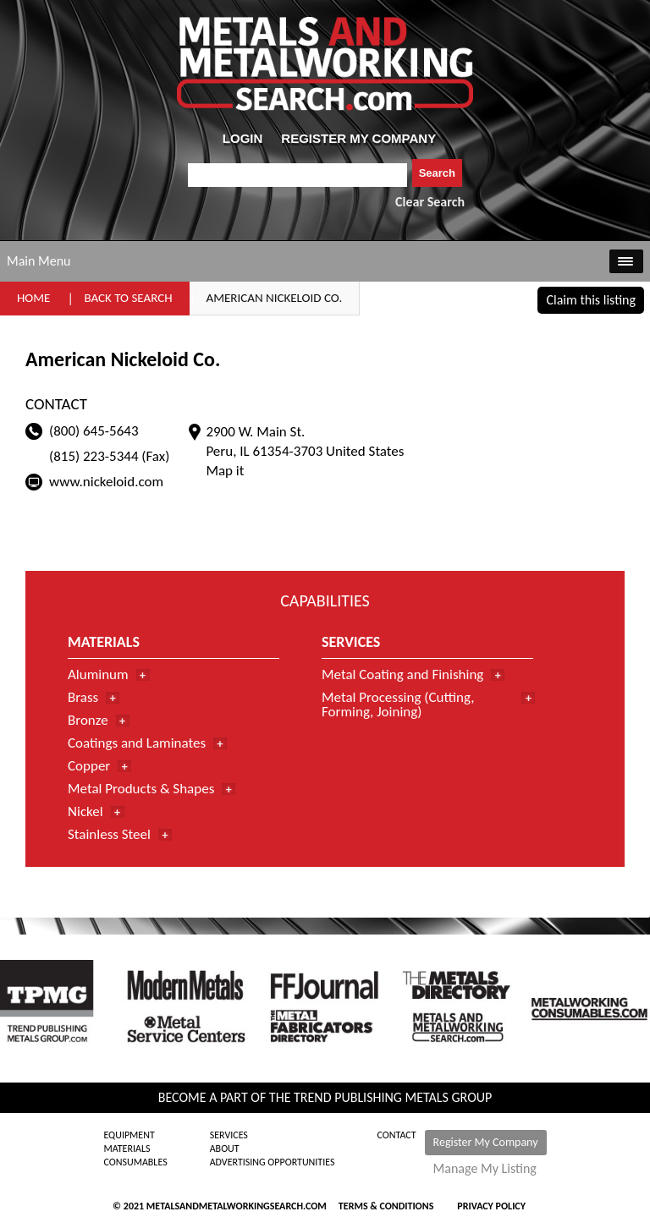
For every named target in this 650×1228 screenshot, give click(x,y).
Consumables (135, 1162)
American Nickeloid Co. (275, 297)
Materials (126, 1148)
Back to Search (128, 297)
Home (33, 297)
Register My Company (485, 1142)
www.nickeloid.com (106, 482)
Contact (396, 1135)
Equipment (128, 1135)
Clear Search (430, 202)
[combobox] (297, 175)
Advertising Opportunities (272, 1162)
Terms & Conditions (386, 1206)
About (225, 1148)
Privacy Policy (491, 1206)
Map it (225, 471)
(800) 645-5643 (94, 431)
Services (229, 1135)
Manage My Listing (485, 1169)
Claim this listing (591, 300)
